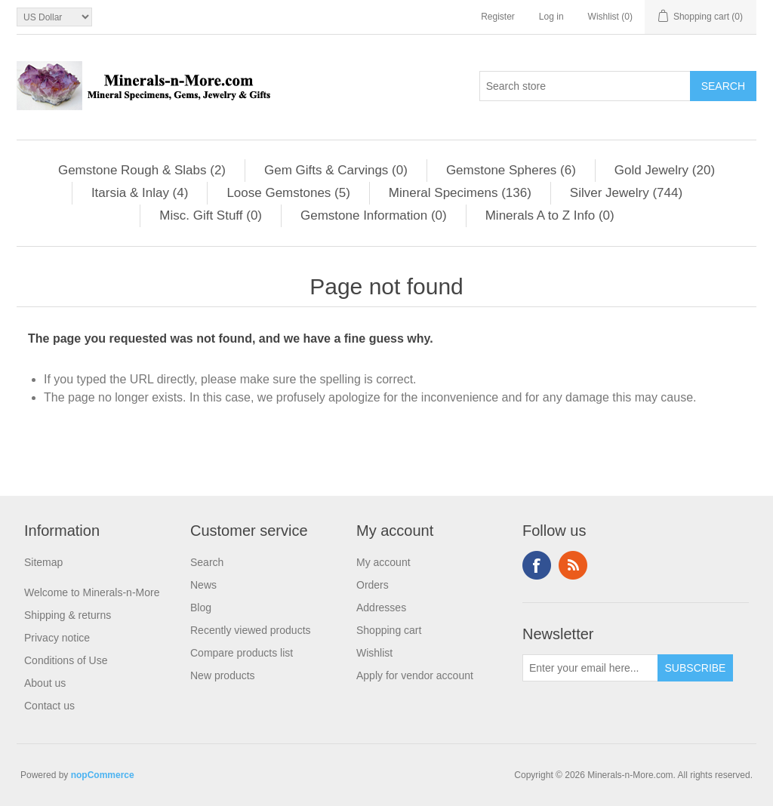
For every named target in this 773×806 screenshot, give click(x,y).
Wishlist (374, 653)
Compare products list (241, 653)
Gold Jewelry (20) (664, 170)
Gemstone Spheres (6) (511, 170)
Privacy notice (57, 638)
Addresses (381, 607)
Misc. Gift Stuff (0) (210, 215)
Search (206, 562)
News (203, 585)
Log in (551, 16)
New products (222, 675)
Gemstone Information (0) (373, 215)
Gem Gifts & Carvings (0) (336, 170)
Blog (200, 607)
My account (383, 562)
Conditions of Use (66, 660)
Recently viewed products (250, 630)
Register (498, 16)
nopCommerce (102, 775)
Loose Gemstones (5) (288, 193)
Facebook (536, 565)
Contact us (49, 706)
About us (45, 683)
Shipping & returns (67, 615)
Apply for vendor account (414, 675)
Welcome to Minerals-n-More (91, 592)
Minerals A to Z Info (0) (549, 215)
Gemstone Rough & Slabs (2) (142, 170)
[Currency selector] (54, 17)
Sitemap (43, 562)
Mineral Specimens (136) (460, 193)
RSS (573, 565)
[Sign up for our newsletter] (590, 667)
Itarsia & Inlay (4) (140, 193)
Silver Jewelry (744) (626, 193)
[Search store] (585, 86)
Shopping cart (388, 630)
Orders (372, 585)
